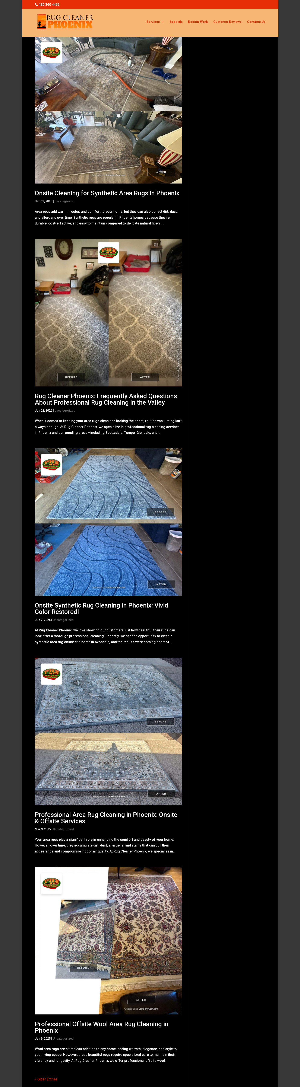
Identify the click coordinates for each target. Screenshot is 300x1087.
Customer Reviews (227, 22)
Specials (176, 22)
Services (153, 22)
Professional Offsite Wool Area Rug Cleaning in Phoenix (101, 1027)
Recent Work (198, 22)
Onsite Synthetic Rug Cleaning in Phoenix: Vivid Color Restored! (101, 608)
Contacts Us (256, 22)
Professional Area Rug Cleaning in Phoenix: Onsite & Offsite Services (106, 818)
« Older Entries (46, 1079)
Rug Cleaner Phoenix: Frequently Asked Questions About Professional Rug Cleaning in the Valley (106, 399)
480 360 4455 (49, 5)
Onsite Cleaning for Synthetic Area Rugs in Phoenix (107, 193)
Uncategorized (64, 201)
